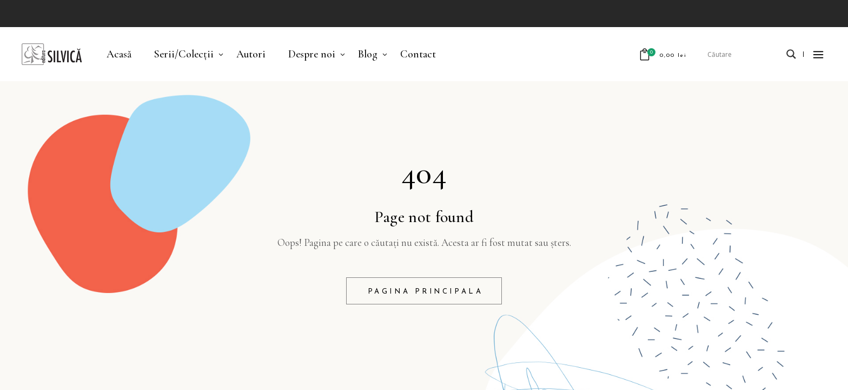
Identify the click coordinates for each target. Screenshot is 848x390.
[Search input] (744, 54)
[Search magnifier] (791, 54)
